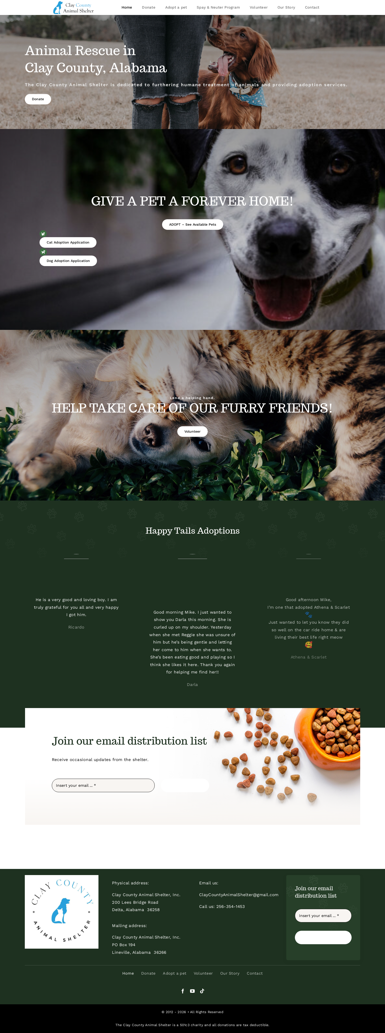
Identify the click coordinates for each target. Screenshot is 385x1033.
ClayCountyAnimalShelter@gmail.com (238, 894)
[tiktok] (202, 991)
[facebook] (182, 991)
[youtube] (192, 991)
